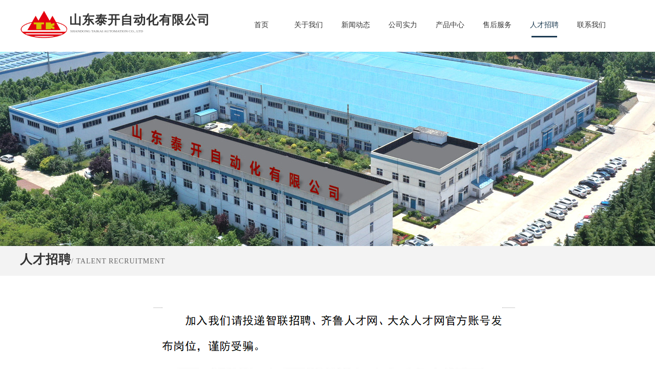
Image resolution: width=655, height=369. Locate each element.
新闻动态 (355, 25)
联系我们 (591, 25)
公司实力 (402, 25)
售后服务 (497, 25)
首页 (261, 25)
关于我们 (308, 25)
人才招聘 (544, 25)
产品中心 (450, 25)
